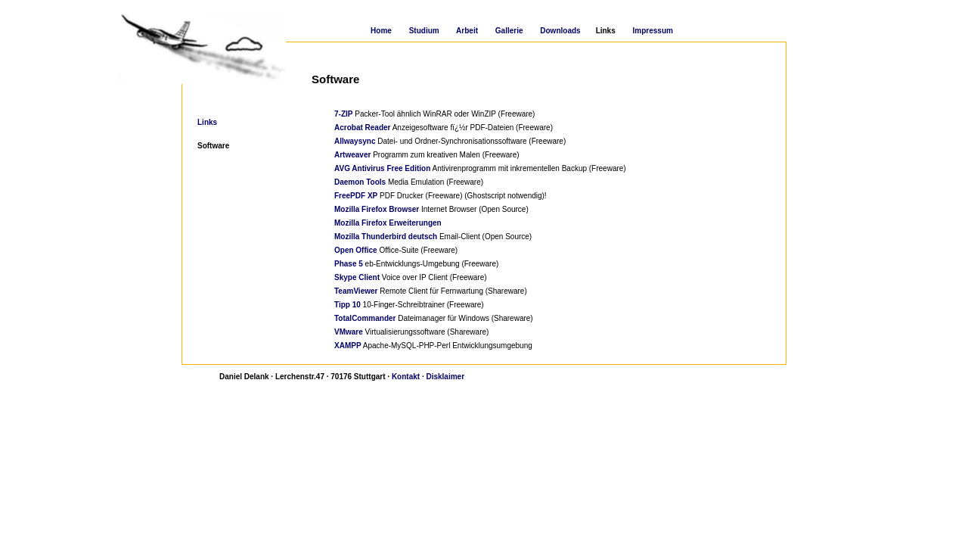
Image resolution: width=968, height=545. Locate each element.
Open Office (355, 250)
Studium (424, 30)
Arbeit (467, 30)
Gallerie (509, 30)
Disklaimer (445, 376)
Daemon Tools (360, 182)
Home (381, 30)
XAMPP (347, 345)
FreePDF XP (355, 196)
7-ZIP (343, 114)
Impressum (653, 30)
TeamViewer (355, 291)
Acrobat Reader (362, 127)
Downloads (560, 30)
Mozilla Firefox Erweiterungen (388, 223)
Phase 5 (348, 264)
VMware (348, 332)
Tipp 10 (347, 305)
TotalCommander (365, 318)
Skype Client (357, 277)
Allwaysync (354, 141)
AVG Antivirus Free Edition (382, 168)
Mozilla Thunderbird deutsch (385, 236)
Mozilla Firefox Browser (376, 209)
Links (207, 122)
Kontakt (406, 376)
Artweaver (352, 155)
